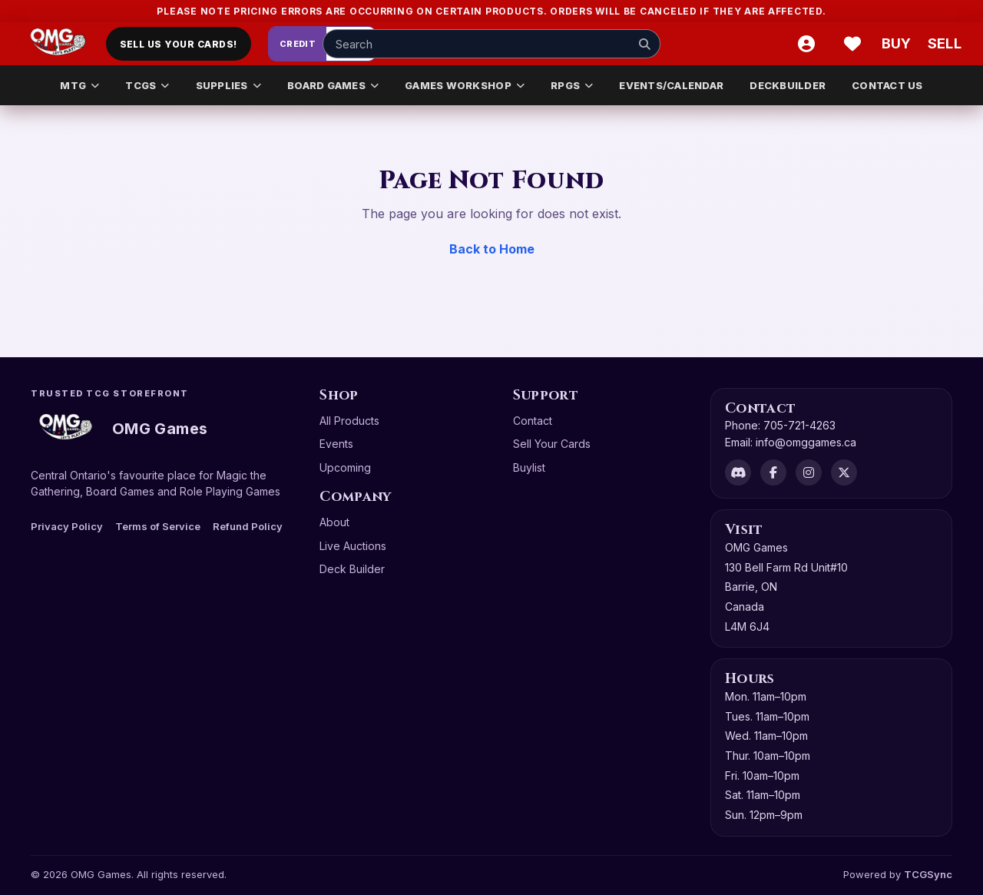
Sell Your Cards (552, 443)
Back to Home (492, 249)
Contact (532, 420)
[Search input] (491, 43)
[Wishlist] (852, 44)
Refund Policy (248, 526)
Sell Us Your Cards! (178, 44)
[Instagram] (809, 472)
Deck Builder (352, 568)
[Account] (806, 44)
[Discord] (738, 472)
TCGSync (928, 874)
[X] (844, 472)
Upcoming (345, 467)
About (334, 522)
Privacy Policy (67, 526)
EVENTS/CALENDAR (671, 85)
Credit (298, 43)
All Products (349, 420)
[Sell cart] (944, 44)
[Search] (644, 43)
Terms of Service (157, 526)
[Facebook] (773, 472)
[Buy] (898, 44)
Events (336, 443)
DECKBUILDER (788, 85)
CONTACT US (887, 85)
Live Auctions (352, 545)
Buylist (529, 467)
